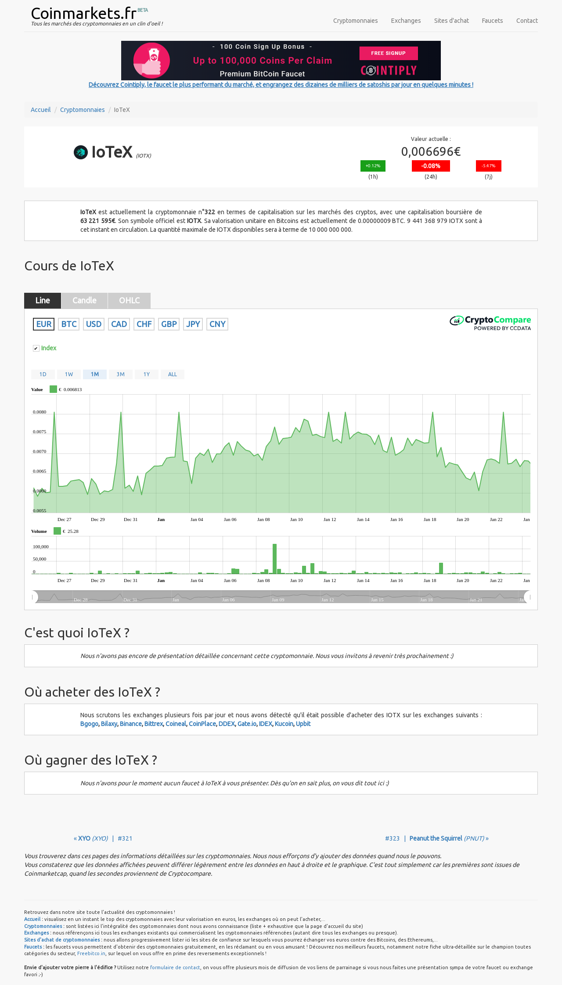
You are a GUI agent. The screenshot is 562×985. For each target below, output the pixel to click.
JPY (193, 324)
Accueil (41, 109)
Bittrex (153, 723)
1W (69, 374)
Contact (527, 20)
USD (93, 324)
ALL (172, 374)
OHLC (129, 300)
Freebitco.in (91, 953)
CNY (217, 324)
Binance (131, 723)
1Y (147, 374)
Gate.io (247, 723)
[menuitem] (280, 597)
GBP (169, 324)
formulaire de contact (175, 967)
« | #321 (103, 838)
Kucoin (284, 723)
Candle (84, 300)
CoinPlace (202, 723)
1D (43, 374)
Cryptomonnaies (355, 20)
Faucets (492, 20)
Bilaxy (109, 723)
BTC (68, 324)
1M (95, 374)
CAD (119, 324)
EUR (43, 324)
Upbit (303, 723)
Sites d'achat (451, 20)
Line (42, 300)
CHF (144, 324)
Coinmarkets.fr (84, 13)
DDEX (227, 723)
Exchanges (406, 20)
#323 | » (437, 838)
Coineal (176, 723)
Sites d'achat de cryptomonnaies (62, 939)
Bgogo (89, 723)
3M (121, 374)
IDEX (265, 723)
